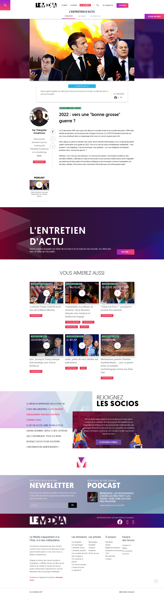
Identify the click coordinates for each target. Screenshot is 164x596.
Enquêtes (92, 545)
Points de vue (94, 553)
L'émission (69, 16)
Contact (108, 559)
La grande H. (76, 570)
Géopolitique (88, 322)
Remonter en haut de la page (156, 581)
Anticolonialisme (73, 322)
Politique (84, 327)
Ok (72, 505)
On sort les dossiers (79, 564)
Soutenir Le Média (126, 546)
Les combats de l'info (80, 553)
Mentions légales (126, 592)
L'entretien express (79, 550)
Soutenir (122, 5)
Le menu (64, 5)
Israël (83, 368)
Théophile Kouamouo (40, 132)
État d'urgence (77, 556)
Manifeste (109, 542)
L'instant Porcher (78, 567)
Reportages (93, 542)
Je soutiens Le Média (108, 442)
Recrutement (110, 556)
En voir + (126, 252)
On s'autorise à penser (77, 560)
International (39, 162)
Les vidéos (82, 16)
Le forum (73, 5)
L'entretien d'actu (82, 86)
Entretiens (92, 550)
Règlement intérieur (112, 548)
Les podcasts (95, 16)
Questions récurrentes (113, 550)
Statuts (107, 545)
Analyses (92, 548)
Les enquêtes (77, 542)
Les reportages (77, 545)
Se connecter (108, 5)
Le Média (48, 520)
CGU (107, 553)
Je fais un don (154, 16)
